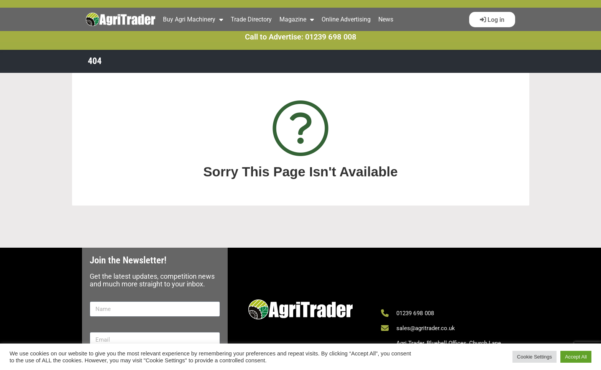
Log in (495, 19)
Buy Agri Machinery (193, 19)
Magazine (296, 19)
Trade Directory (251, 19)
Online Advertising (346, 19)
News (385, 19)
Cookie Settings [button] (534, 357)
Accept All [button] (576, 357)
